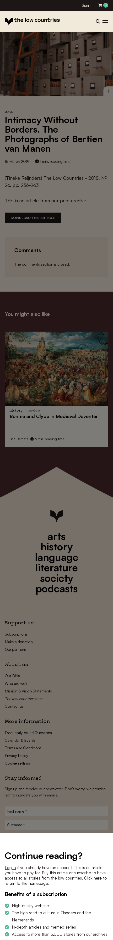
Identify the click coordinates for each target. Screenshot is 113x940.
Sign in (87, 5)
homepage (38, 883)
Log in (10, 867)
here (98, 877)
